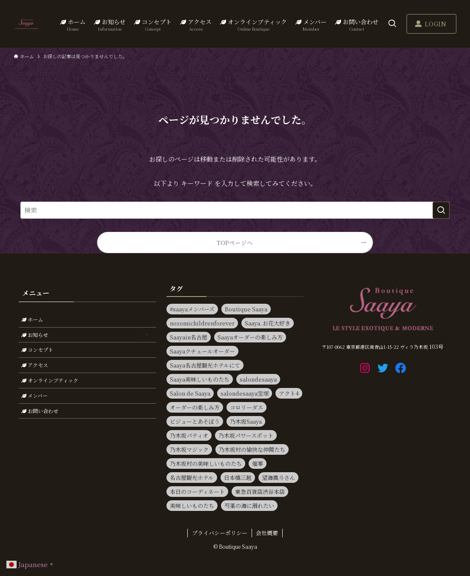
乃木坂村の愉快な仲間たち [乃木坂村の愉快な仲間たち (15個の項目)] (252, 449)
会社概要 (267, 533)
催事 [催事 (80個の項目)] (257, 463)
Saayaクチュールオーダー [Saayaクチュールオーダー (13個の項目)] (202, 351)
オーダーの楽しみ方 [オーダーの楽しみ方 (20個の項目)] (195, 407)
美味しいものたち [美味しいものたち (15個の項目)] (192, 506)
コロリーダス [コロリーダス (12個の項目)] (246, 407)
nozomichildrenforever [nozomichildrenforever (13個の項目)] (202, 323)
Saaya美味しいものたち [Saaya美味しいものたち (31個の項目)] (199, 379)
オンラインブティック (49, 380)
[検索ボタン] (392, 24)
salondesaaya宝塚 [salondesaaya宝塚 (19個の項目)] (245, 393)
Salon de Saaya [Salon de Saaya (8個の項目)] (190, 393)
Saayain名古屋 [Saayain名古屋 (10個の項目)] (188, 337)
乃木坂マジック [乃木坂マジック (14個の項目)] (189, 449)
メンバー (34, 395)
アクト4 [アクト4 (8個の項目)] (289, 393)
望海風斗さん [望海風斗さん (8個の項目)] (278, 477)
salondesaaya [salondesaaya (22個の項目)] (258, 379)
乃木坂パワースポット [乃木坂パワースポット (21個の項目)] (245, 435)
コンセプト (37, 349)
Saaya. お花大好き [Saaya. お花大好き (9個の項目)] (267, 323)
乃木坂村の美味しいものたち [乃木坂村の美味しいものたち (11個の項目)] (206, 463)
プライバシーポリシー (219, 533)
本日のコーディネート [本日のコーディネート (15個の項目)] (197, 492)
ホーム (32, 319)
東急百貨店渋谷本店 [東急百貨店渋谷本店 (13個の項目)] (260, 492)
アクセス (34, 364)
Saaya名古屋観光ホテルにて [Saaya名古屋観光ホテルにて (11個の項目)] (205, 365)
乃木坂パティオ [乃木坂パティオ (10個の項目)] (189, 435)
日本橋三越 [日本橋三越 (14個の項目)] (238, 477)
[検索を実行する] (441, 210)
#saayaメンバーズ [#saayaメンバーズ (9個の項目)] (192, 309)
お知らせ (87, 335)
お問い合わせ (39, 410)
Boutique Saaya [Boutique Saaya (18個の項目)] (246, 309)
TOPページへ (235, 242)
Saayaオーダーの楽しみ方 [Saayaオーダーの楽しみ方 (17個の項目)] (250, 337)
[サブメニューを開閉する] (147, 335)
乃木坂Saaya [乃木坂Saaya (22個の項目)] (246, 421)
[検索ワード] (235, 210)
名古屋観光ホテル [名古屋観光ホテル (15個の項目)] (192, 477)
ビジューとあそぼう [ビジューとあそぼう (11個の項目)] (195, 421)
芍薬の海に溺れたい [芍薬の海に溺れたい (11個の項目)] (249, 506)
